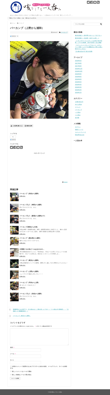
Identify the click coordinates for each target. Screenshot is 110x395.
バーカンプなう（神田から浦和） (31, 205)
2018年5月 (78, 60)
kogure (65, 182)
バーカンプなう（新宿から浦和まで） (33, 216)
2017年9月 (78, 63)
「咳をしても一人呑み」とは (16, 18)
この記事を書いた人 (17, 125)
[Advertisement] (24, 166)
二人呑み (78, 115)
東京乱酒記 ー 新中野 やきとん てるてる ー (88, 35)
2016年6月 (78, 79)
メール (13, 353)
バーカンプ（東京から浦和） (30, 260)
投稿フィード (79, 129)
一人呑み (78, 112)
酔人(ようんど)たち (31, 18)
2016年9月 (78, 74)
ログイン (78, 127)
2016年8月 (78, 76)
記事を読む (23, 196)
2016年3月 (78, 87)
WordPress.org (79, 135)
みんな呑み (78, 104)
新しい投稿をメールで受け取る (21, 374)
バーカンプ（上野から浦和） (30, 271)
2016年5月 (78, 82)
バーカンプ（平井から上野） (30, 282)
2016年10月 (78, 71)
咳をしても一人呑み (57, 392)
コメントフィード (80, 132)
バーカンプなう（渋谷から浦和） (31, 294)
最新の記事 (29, 125)
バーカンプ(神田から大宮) (29, 227)
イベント (78, 107)
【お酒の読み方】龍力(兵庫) (83, 51)
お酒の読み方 (79, 101)
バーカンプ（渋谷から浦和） (30, 193)
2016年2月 (78, 90)
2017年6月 (78, 66)
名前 (12, 347)
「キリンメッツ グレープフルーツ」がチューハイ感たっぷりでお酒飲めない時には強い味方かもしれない (89, 47)
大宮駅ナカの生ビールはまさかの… (32, 249)
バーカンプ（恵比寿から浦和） (30, 238)
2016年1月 (78, 92)
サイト (12, 360)
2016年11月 (78, 68)
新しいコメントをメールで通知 (21, 371)
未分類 (77, 117)
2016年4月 (78, 84)
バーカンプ (64, 32)
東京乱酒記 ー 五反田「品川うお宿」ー (87, 38)
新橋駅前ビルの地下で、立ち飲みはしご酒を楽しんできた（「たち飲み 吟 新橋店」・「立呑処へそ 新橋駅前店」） (39, 310)
